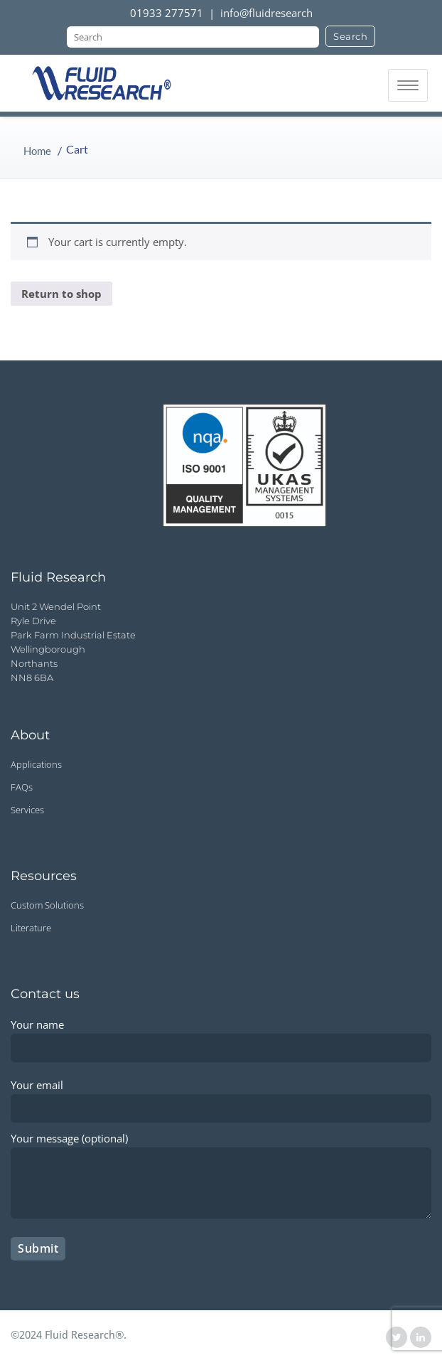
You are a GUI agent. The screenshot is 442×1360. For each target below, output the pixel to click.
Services (27, 809)
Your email (221, 1096)
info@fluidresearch (266, 13)
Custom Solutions (47, 905)
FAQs (22, 787)
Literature (31, 927)
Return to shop (61, 294)
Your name (221, 1035)
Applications (36, 764)
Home (37, 150)
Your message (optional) (221, 1178)
